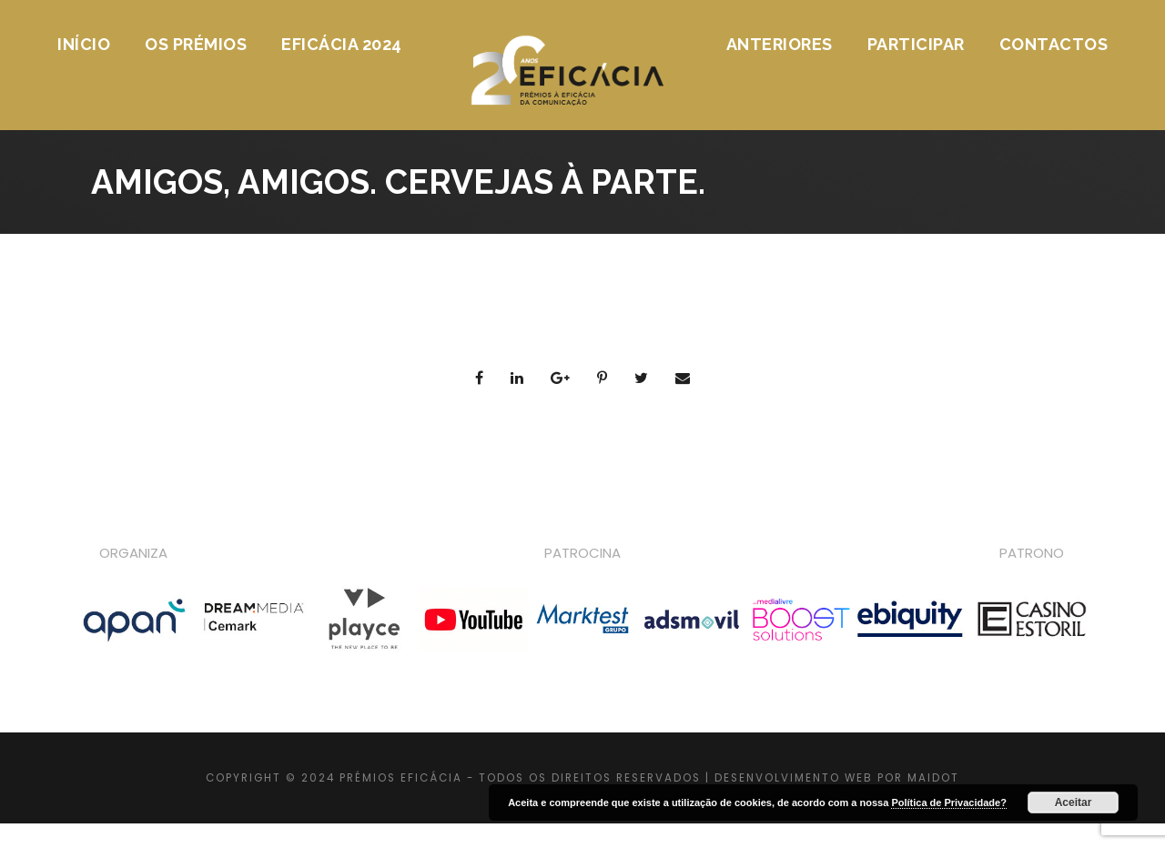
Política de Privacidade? (949, 802)
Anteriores (779, 44)
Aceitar (1073, 802)
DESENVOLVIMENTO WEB (793, 778)
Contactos (1054, 44)
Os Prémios (196, 44)
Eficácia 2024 (341, 44)
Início (83, 44)
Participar (916, 44)
